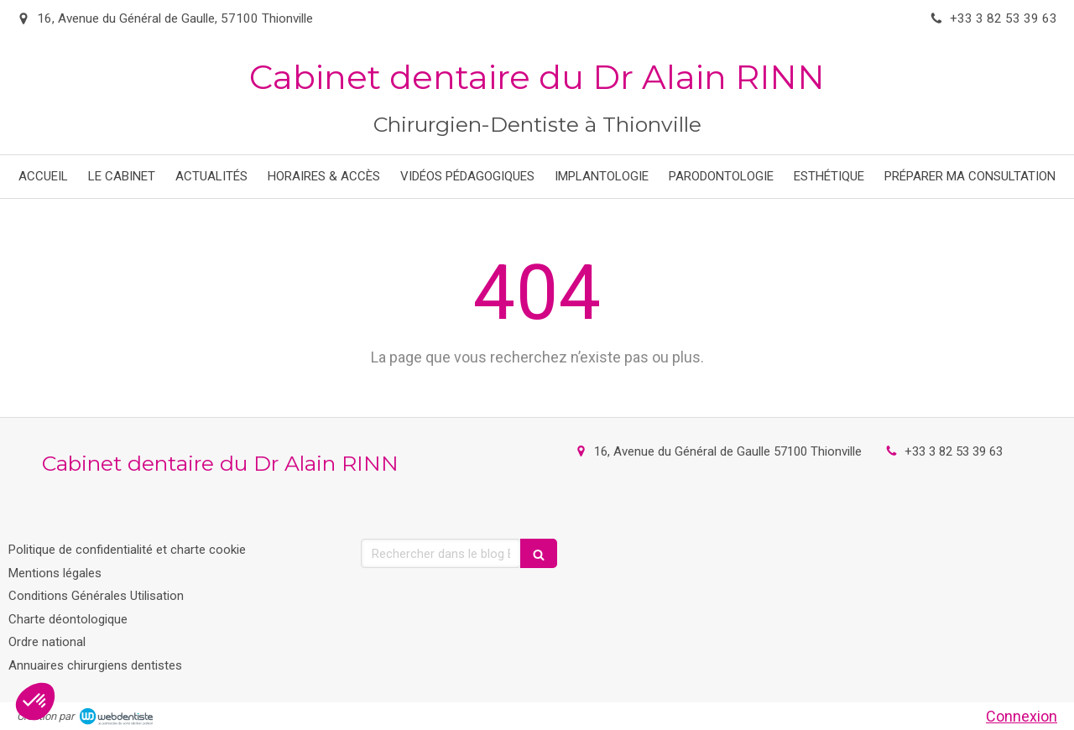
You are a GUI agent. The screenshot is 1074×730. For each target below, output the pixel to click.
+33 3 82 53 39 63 (954, 451)
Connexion (1021, 716)
